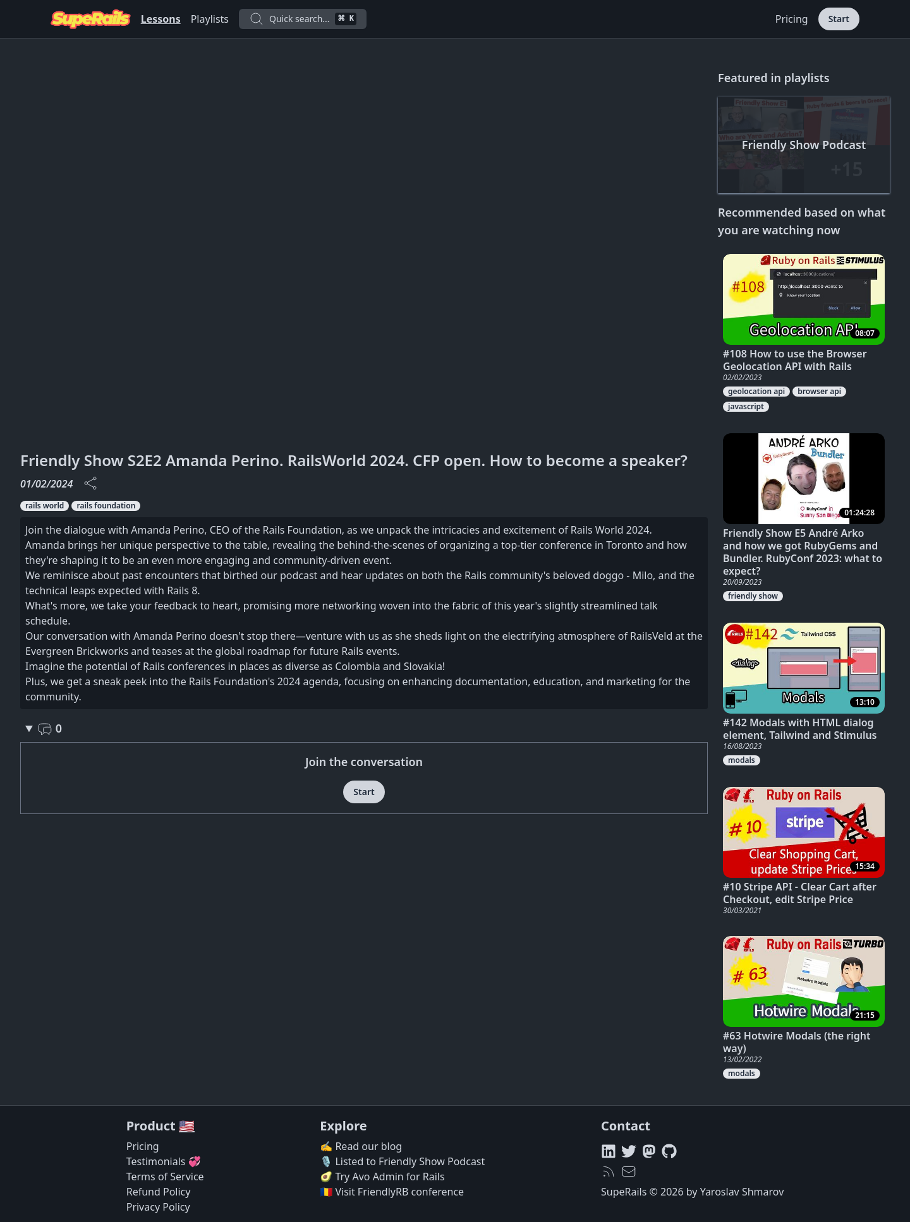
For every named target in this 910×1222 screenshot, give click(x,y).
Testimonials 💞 (163, 1161)
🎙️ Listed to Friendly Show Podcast (402, 1161)
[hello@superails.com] (628, 1171)
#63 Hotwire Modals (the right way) (797, 1042)
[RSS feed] (608, 1171)
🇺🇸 (187, 1125)
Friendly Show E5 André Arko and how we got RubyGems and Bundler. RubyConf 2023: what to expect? (802, 552)
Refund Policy (158, 1192)
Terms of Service (165, 1176)
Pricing (791, 19)
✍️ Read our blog (361, 1146)
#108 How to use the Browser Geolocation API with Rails (795, 360)
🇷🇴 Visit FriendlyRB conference (392, 1192)
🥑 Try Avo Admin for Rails (382, 1176)
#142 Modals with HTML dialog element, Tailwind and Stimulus (800, 729)
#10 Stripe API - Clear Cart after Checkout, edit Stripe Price (800, 893)
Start (838, 19)
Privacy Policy (158, 1207)
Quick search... (302, 19)
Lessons (161, 19)
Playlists (210, 19)
